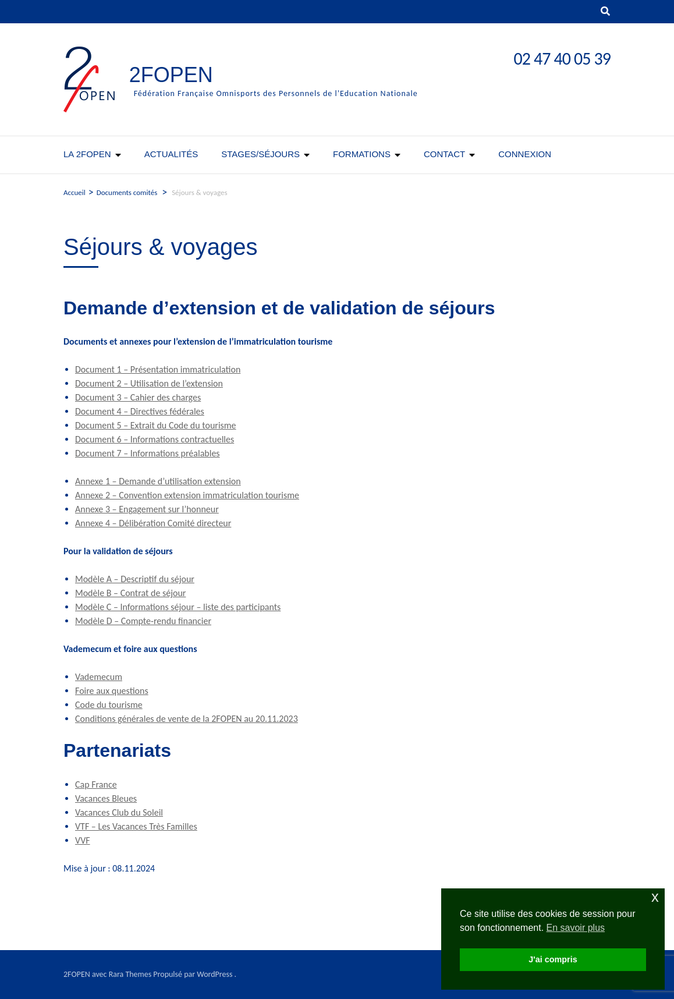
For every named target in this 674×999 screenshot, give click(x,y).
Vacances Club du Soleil (119, 812)
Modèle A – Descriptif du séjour (134, 578)
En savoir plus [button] (576, 928)
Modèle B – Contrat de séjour (130, 592)
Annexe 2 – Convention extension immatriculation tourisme (187, 495)
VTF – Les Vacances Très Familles (136, 826)
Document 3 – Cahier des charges (138, 397)
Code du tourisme (109, 704)
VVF (82, 840)
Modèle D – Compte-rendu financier (143, 620)
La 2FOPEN (87, 154)
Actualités (171, 154)
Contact (444, 154)
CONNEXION (524, 154)
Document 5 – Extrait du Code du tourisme (155, 425)
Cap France (96, 784)
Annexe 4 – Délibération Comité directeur (153, 523)
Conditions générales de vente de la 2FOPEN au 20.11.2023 (186, 718)
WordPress (214, 974)
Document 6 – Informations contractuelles (154, 439)
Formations (362, 154)
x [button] (655, 896)
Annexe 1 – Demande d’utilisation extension (158, 481)
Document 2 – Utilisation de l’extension (149, 383)
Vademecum (98, 676)
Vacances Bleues (106, 798)
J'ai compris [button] (552, 959)
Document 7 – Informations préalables (147, 453)
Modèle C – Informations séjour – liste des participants (178, 606)
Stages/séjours (260, 154)
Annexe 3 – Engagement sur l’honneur (147, 509)
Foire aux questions (111, 690)
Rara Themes (130, 974)
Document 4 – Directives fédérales (139, 411)
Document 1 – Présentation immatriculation (157, 369)
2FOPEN (171, 75)
